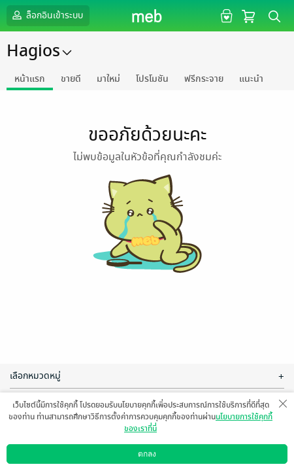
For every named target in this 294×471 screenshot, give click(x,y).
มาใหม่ (108, 79)
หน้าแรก (29, 79)
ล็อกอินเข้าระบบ (46, 15)
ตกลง (147, 454)
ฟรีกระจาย (203, 79)
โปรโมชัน (152, 79)
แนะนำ (251, 79)
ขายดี (71, 79)
